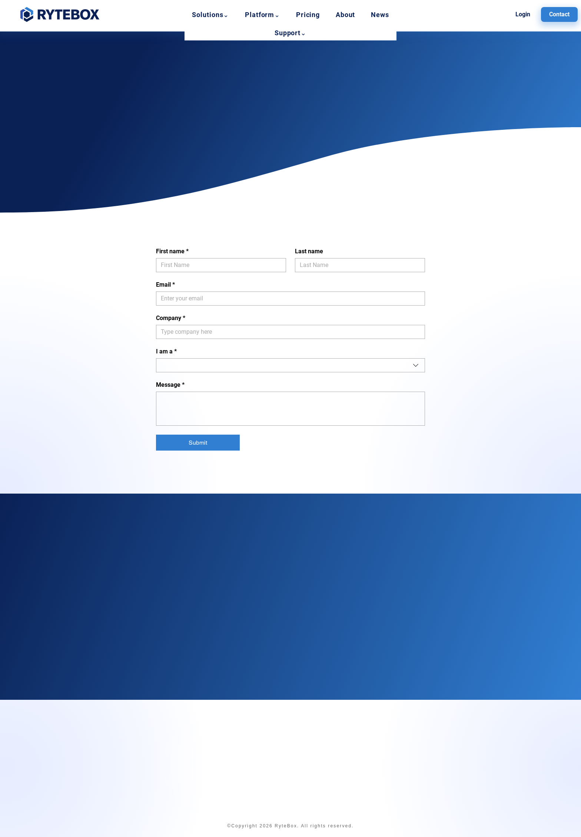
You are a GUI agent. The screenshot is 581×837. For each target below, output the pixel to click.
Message (170, 385)
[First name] (218, 265)
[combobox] (290, 365)
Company (170, 318)
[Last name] (357, 265)
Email (165, 285)
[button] (211, 14)
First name (172, 251)
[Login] (523, 14)
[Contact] (559, 14)
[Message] (290, 408)
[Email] (288, 298)
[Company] (288, 332)
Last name (309, 251)
